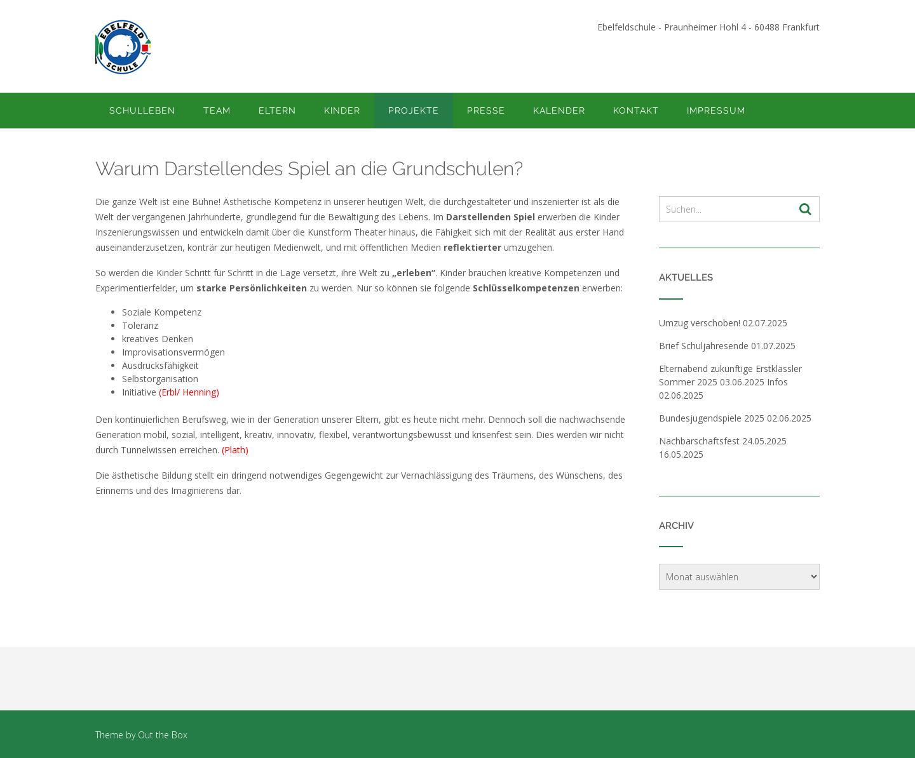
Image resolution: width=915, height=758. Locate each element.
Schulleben (142, 110)
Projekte (413, 110)
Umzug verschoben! (699, 323)
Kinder (342, 110)
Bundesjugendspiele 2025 (711, 418)
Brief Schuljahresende (704, 346)
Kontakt (636, 110)
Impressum (716, 110)
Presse (486, 110)
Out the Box (162, 735)
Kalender (559, 110)
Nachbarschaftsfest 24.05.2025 (723, 441)
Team (217, 110)
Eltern (277, 110)
